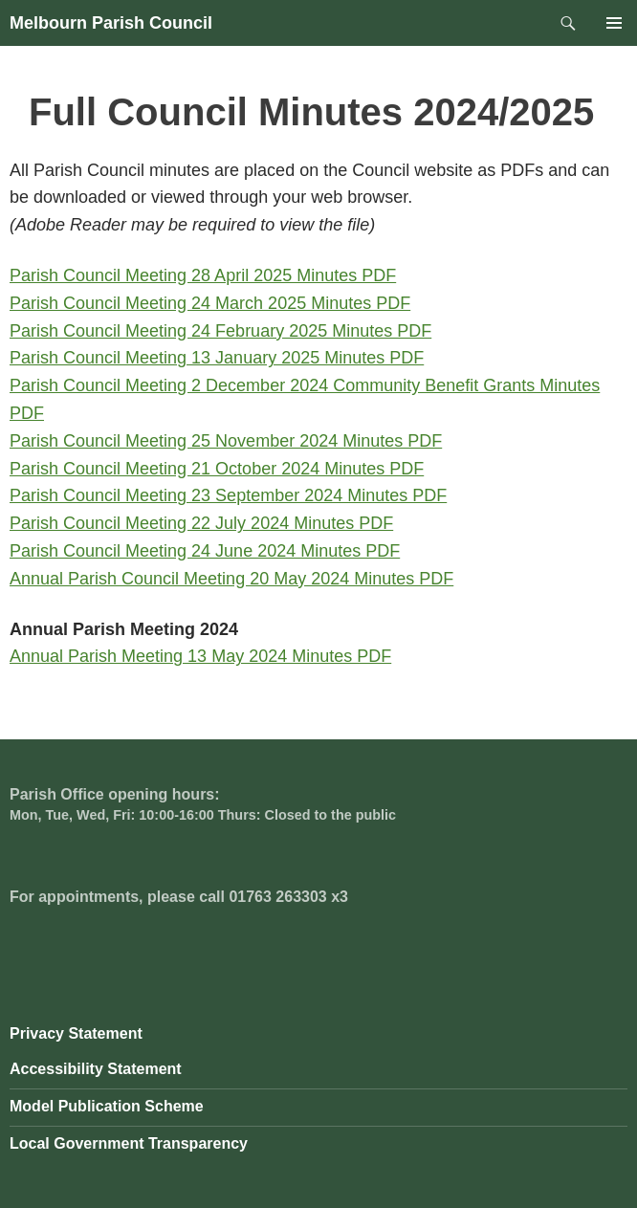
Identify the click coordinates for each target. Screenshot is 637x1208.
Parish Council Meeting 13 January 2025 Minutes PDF (217, 357)
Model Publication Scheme (107, 1106)
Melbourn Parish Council (111, 23)
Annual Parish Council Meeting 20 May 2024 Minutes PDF (231, 578)
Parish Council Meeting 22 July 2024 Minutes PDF (201, 523)
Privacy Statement (76, 1033)
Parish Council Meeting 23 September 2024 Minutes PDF (228, 495)
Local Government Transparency (129, 1143)
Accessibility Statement (96, 1069)
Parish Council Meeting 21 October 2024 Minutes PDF (217, 468)
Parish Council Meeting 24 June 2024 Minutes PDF (205, 550)
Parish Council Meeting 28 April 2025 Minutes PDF (203, 275)
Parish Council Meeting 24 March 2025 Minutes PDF (210, 303)
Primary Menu (614, 23)
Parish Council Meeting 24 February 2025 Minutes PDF (220, 330)
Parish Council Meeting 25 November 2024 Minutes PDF (226, 440)
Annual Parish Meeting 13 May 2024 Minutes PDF (200, 656)
